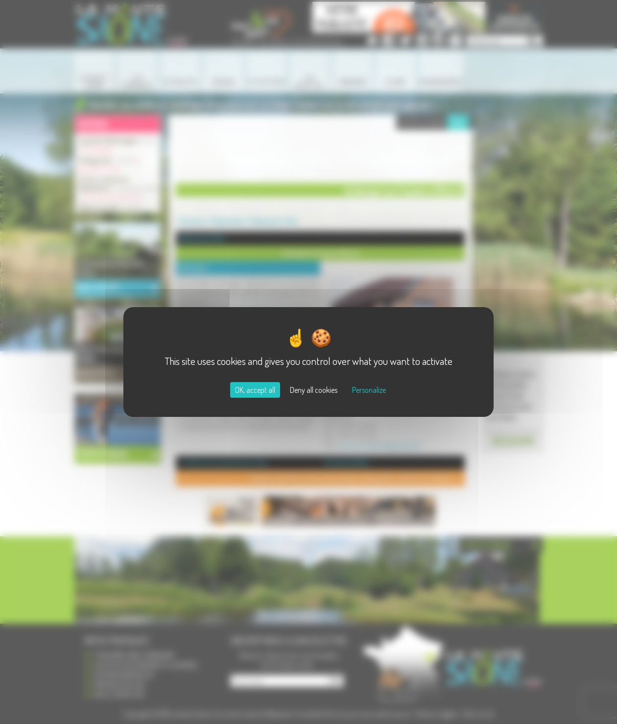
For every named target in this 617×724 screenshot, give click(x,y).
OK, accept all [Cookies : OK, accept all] (255, 390)
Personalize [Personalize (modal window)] (369, 390)
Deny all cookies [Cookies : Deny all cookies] (313, 390)
